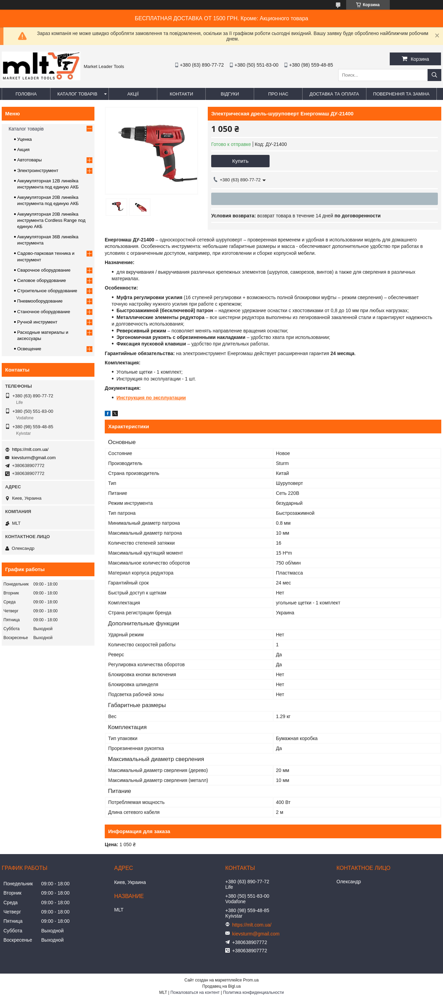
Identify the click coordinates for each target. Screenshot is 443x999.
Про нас (278, 94)
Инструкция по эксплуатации (151, 397)
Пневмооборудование (40, 301)
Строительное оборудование (47, 290)
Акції (133, 94)
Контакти (181, 94)
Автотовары (29, 159)
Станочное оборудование (43, 311)
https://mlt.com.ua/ (30, 449)
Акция (23, 149)
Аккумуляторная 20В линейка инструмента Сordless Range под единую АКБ (51, 220)
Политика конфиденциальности (253, 992)
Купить (240, 161)
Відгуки (230, 94)
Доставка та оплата (334, 94)
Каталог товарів (77, 94)
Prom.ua (251, 980)
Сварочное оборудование (43, 270)
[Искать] (434, 75)
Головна (26, 94)
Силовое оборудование (41, 280)
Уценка (24, 139)
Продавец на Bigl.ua (221, 986)
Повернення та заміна (401, 94)
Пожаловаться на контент (194, 992)
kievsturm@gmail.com (34, 457)
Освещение (29, 348)
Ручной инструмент (37, 322)
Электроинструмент (37, 170)
